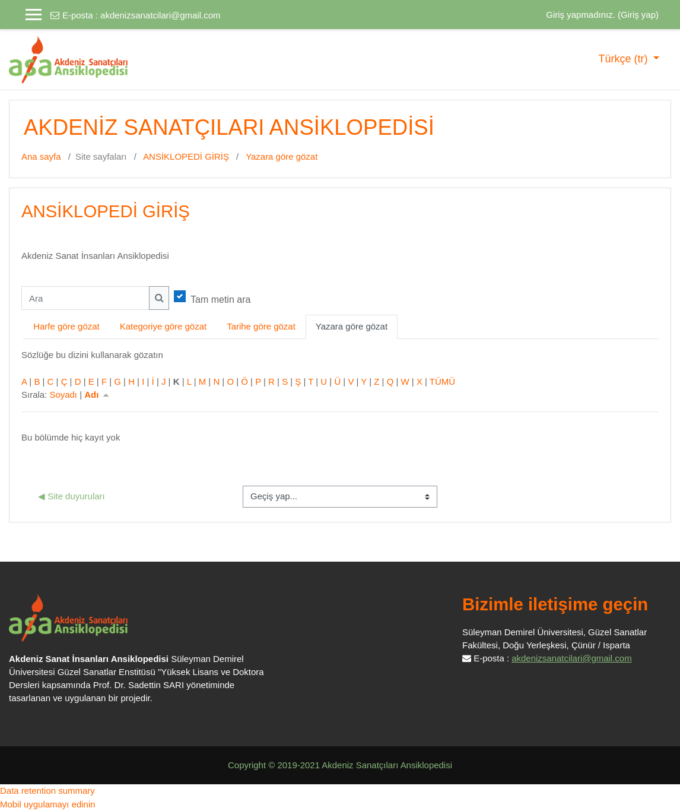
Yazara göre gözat (281, 156)
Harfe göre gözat (66, 326)
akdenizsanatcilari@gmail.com (160, 15)
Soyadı (63, 394)
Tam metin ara (220, 299)
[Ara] (85, 298)
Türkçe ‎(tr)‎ (624, 59)
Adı (97, 394)
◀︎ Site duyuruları (71, 496)
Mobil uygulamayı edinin (48, 804)
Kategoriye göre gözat (163, 326)
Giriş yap (638, 14)
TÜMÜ (442, 381)
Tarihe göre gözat (261, 326)
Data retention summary (47, 790)
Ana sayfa (41, 156)
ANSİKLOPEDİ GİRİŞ (186, 156)
